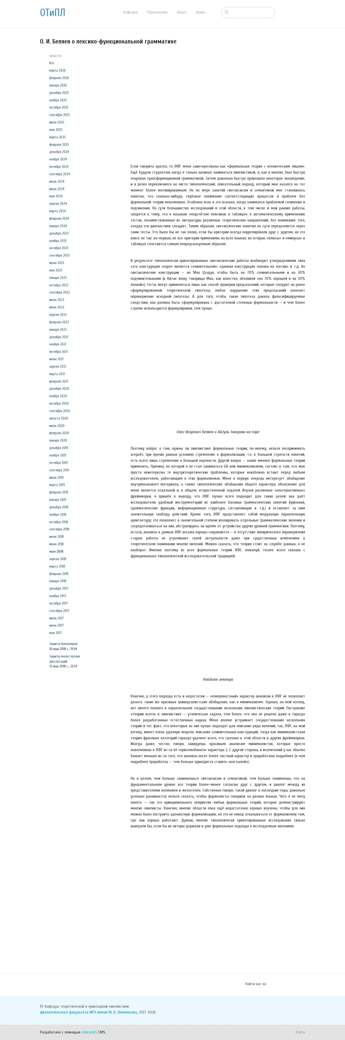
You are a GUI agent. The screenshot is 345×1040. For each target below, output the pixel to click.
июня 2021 (56, 359)
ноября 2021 (57, 344)
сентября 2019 (59, 470)
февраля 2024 (59, 218)
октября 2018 (58, 522)
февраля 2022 (59, 322)
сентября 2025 (59, 115)
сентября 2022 (59, 292)
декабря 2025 (59, 93)
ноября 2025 (58, 100)
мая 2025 (55, 130)
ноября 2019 (57, 455)
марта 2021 (57, 374)
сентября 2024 (59, 174)
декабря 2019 (58, 448)
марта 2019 (57, 485)
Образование (157, 12)
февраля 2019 (58, 492)
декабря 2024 (59, 152)
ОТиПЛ (52, 13)
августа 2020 (58, 418)
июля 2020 (56, 426)
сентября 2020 (59, 411)
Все (51, 63)
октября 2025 (58, 107)
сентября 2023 (59, 255)
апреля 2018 (57, 559)
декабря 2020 (59, 388)
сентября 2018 (59, 529)
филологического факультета (64, 1012)
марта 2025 (57, 137)
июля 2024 (56, 181)
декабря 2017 (58, 588)
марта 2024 (57, 211)
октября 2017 (58, 603)
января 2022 (58, 329)
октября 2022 (58, 285)
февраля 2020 (59, 433)
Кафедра (130, 12)
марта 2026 (57, 70)
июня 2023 (56, 263)
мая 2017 (55, 633)
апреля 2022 (58, 315)
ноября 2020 (58, 396)
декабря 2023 (59, 233)
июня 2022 (56, 307)
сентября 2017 (59, 611)
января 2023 (57, 278)
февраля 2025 (59, 144)
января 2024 (58, 226)
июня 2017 (56, 625)
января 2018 (57, 581)
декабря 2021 (58, 337)
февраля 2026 (59, 78)
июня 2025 (56, 122)
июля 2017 (56, 618)
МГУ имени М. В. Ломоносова (113, 1012)
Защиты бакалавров (63, 644)
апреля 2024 (58, 203)
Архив (200, 12)
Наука (181, 12)
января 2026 (58, 85)
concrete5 (89, 1032)
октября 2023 (58, 248)
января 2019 (57, 500)
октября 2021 (58, 352)
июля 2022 (56, 300)
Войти (300, 1032)
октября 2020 (59, 403)
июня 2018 (56, 544)
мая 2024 (56, 196)
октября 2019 (58, 463)
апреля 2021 (57, 366)
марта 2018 (57, 566)
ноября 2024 (58, 159)
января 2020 (58, 440)
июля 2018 (56, 537)
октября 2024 (59, 167)
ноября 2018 (57, 514)
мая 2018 (56, 551)
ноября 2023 (57, 241)
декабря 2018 (58, 507)
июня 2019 (56, 477)
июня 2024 (56, 189)
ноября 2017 (57, 596)
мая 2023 (55, 270)
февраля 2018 (58, 574)
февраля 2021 (58, 381)
